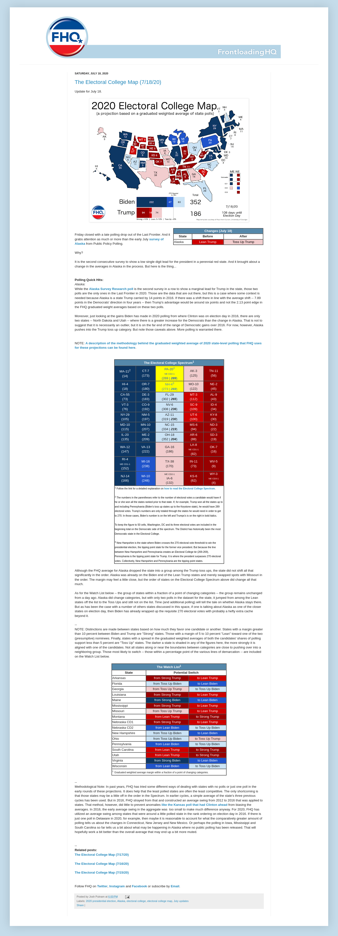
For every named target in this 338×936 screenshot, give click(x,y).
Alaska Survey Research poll (111, 289)
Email (175, 886)
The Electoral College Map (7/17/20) (102, 854)
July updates (181, 901)
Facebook (139, 886)
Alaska (121, 901)
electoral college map (159, 901)
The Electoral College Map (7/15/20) (102, 872)
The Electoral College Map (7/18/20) (118, 82)
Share (80, 905)
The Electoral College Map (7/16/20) (102, 864)
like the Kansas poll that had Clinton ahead (195, 805)
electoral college (136, 901)
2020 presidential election (101, 901)
